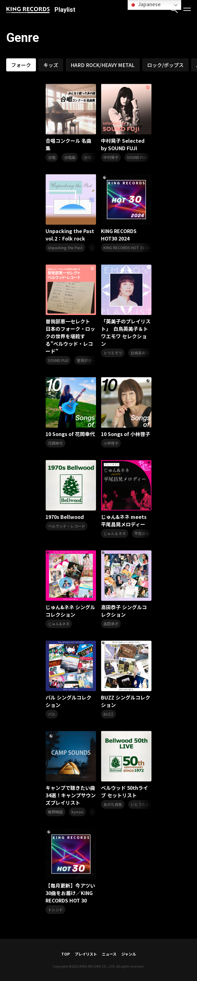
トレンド (55, 909)
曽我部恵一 (86, 360)
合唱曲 (69, 157)
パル (51, 714)
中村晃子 (110, 157)
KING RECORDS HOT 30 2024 (128, 247)
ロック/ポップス (165, 65)
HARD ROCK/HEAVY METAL (103, 65)
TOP (65, 953)
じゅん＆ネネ (114, 533)
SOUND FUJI (137, 157)
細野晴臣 (55, 811)
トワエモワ (112, 352)
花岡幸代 (55, 443)
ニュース (109, 953)
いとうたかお (142, 804)
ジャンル (128, 953)
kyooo (77, 811)
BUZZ (108, 714)
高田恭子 (110, 623)
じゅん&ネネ (58, 623)
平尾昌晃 (141, 533)
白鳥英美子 (140, 352)
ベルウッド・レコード (66, 526)
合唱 (51, 157)
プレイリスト (86, 953)
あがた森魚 (112, 804)
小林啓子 (110, 443)
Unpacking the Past (65, 247)
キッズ (50, 65)
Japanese (145, 4)
